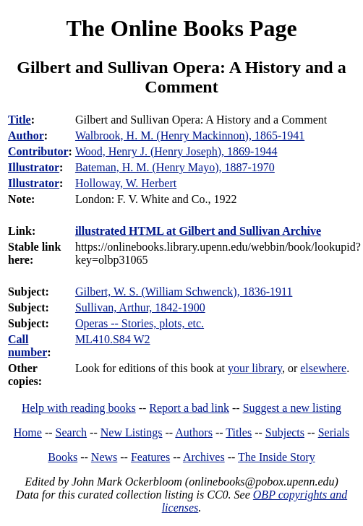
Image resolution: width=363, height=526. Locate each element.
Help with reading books (79, 408)
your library (255, 368)
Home (28, 432)
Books (62, 457)
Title (19, 119)
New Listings (132, 432)
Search (71, 432)
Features (150, 457)
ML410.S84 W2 (112, 339)
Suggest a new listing (292, 408)
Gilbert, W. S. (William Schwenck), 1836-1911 (184, 291)
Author (26, 135)
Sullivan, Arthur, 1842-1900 (140, 307)
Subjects (284, 432)
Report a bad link (189, 408)
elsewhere (323, 368)
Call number (27, 345)
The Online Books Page (181, 28)
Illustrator (33, 167)
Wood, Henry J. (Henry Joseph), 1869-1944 (176, 151)
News (104, 457)
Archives (204, 457)
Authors (194, 432)
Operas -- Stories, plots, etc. (139, 323)
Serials (334, 432)
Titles (239, 432)
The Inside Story (276, 457)
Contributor (38, 151)
